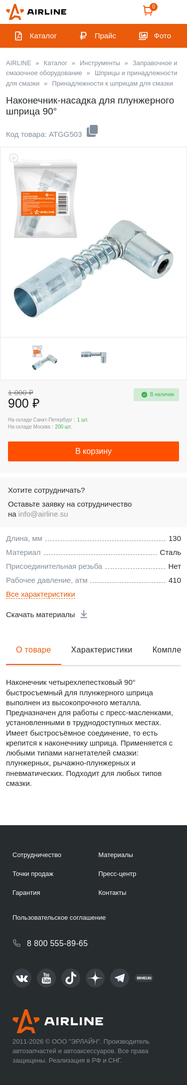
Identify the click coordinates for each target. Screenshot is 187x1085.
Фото (162, 35)
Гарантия (26, 892)
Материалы (115, 855)
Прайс (105, 35)
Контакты (112, 892)
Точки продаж (32, 873)
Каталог (43, 35)
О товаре (33, 650)
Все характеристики (40, 594)
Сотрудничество (36, 855)
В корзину (93, 451)
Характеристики (102, 650)
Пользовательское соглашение (59, 917)
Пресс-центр (117, 873)
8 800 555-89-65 (57, 943)
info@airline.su (43, 514)
